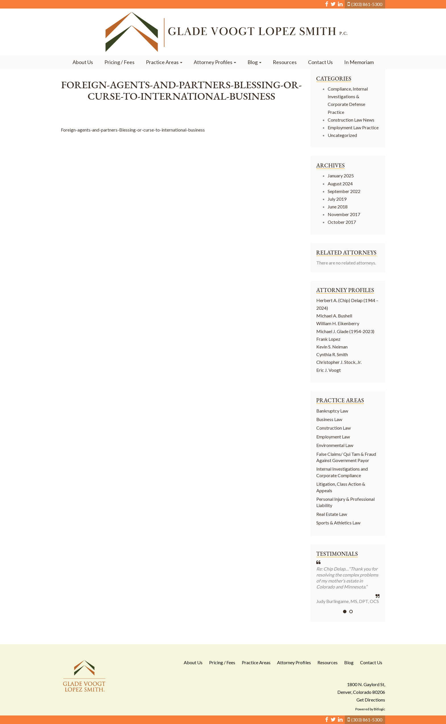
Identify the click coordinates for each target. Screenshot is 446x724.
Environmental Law (334, 445)
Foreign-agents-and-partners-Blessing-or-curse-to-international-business (133, 129)
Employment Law (333, 436)
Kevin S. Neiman (332, 346)
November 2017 (344, 214)
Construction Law (333, 427)
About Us (83, 62)
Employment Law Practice (353, 127)
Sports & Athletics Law (338, 522)
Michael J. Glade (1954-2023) (345, 331)
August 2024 (340, 183)
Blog (254, 62)
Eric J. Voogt (328, 370)
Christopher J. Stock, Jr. (339, 362)
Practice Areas (164, 62)
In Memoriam (359, 62)
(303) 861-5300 (366, 4)
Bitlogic (379, 709)
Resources (285, 62)
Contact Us (320, 62)
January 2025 (341, 175)
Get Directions (370, 699)
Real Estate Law (331, 514)
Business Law (329, 419)
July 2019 (337, 199)
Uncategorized (342, 135)
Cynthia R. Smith (332, 354)
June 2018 (338, 206)
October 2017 (342, 222)
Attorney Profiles (215, 62)
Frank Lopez (328, 339)
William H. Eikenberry (337, 323)
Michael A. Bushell (334, 315)
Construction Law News (351, 119)
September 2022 (344, 191)
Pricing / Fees (119, 62)
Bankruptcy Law (332, 410)
